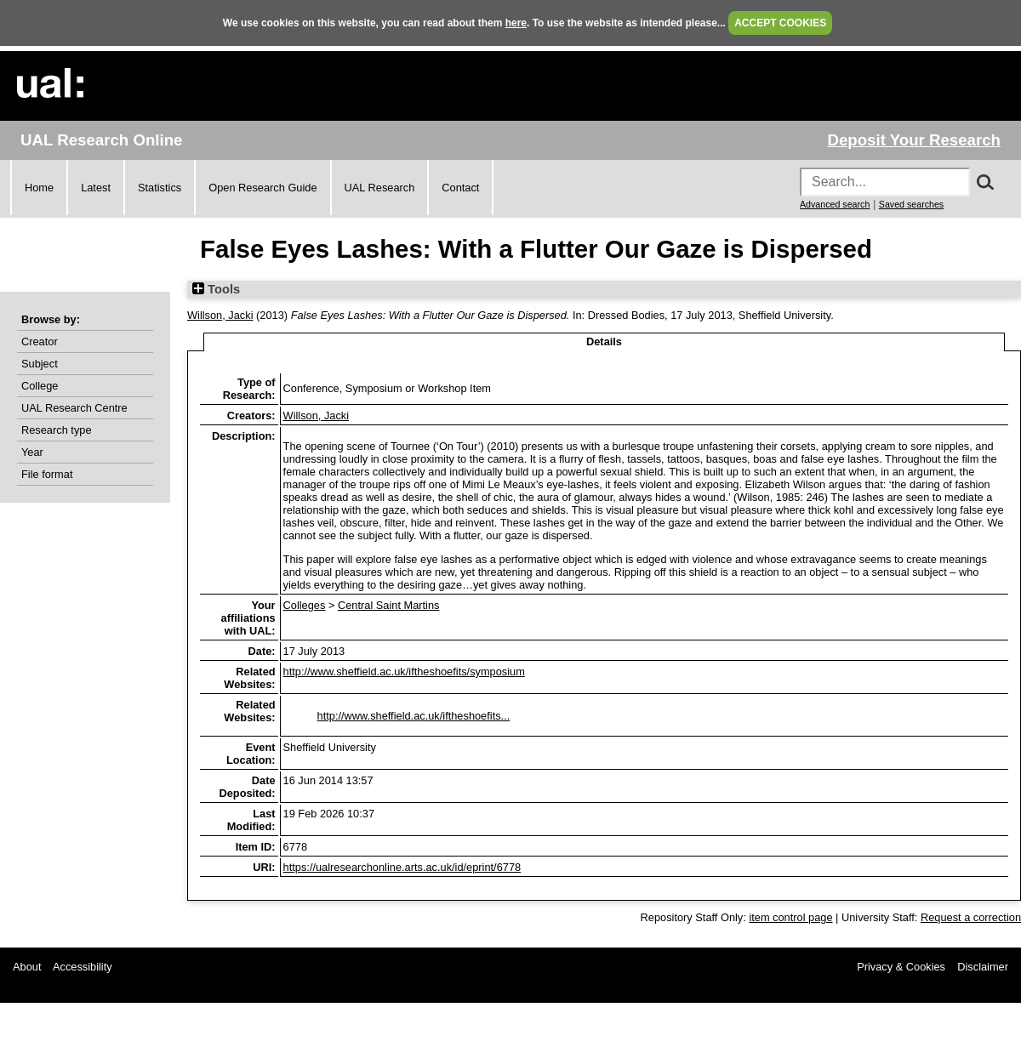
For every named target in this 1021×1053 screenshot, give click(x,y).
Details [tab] (604, 341)
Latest (96, 187)
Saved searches (911, 204)
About (27, 966)
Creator (39, 341)
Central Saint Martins (388, 605)
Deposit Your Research (914, 140)
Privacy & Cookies (901, 966)
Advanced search (835, 204)
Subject (39, 363)
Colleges (304, 605)
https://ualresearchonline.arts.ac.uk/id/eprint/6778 (402, 867)
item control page (790, 917)
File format (46, 474)
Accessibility (82, 966)
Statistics (159, 187)
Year (32, 452)
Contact (460, 187)
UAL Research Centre (74, 407)
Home (39, 187)
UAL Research (380, 187)
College (39, 385)
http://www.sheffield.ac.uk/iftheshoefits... (413, 715)
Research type (56, 430)
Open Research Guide (262, 187)
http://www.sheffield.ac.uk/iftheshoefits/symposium (404, 671)
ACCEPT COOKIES (780, 23)
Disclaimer (982, 966)
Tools (216, 289)
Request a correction (971, 917)
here (516, 23)
